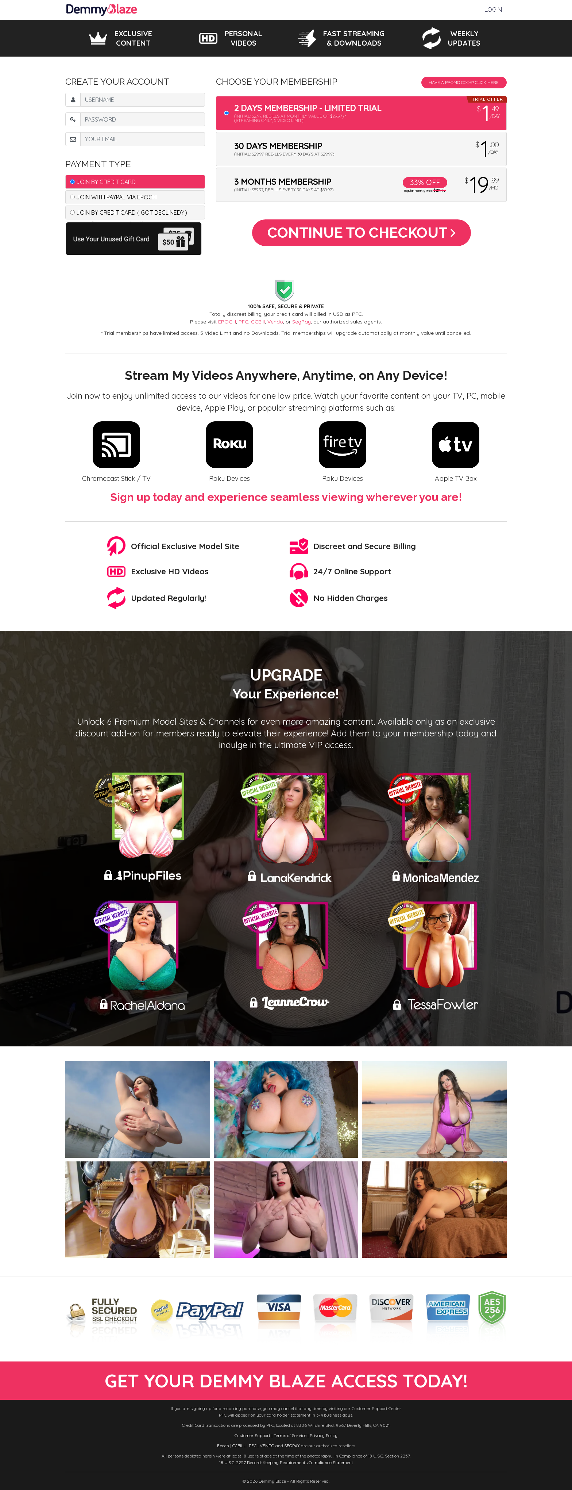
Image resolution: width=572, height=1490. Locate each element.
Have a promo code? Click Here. (464, 82)
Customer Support (252, 1435)
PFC (243, 321)
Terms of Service (290, 1435)
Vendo (275, 321)
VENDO (267, 1445)
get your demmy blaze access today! (286, 1380)
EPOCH (227, 321)
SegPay (301, 321)
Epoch (223, 1445)
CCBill (258, 321)
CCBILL (239, 1445)
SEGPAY (292, 1445)
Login (493, 9)
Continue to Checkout (361, 232)
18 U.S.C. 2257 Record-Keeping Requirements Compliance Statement (286, 1462)
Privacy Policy (323, 1435)
